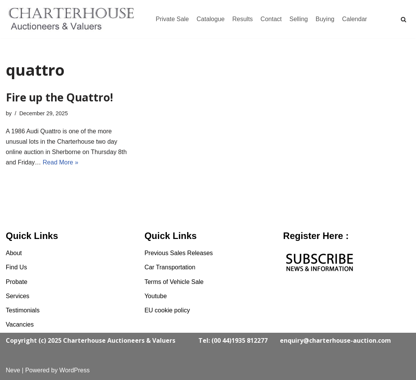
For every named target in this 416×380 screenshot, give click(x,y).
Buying (325, 19)
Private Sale (172, 19)
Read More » (60, 162)
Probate (16, 282)
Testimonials (23, 310)
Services (17, 296)
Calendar (354, 19)
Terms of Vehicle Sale (174, 282)
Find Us (16, 267)
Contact (271, 19)
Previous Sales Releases (179, 253)
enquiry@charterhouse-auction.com (335, 340)
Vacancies (20, 324)
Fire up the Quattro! (59, 97)
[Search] (403, 19)
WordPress (74, 370)
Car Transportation (170, 267)
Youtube (156, 296)
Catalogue (210, 19)
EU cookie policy (167, 310)
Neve (13, 370)
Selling (299, 19)
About (14, 253)
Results (242, 19)
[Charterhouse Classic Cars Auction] (73, 19)
